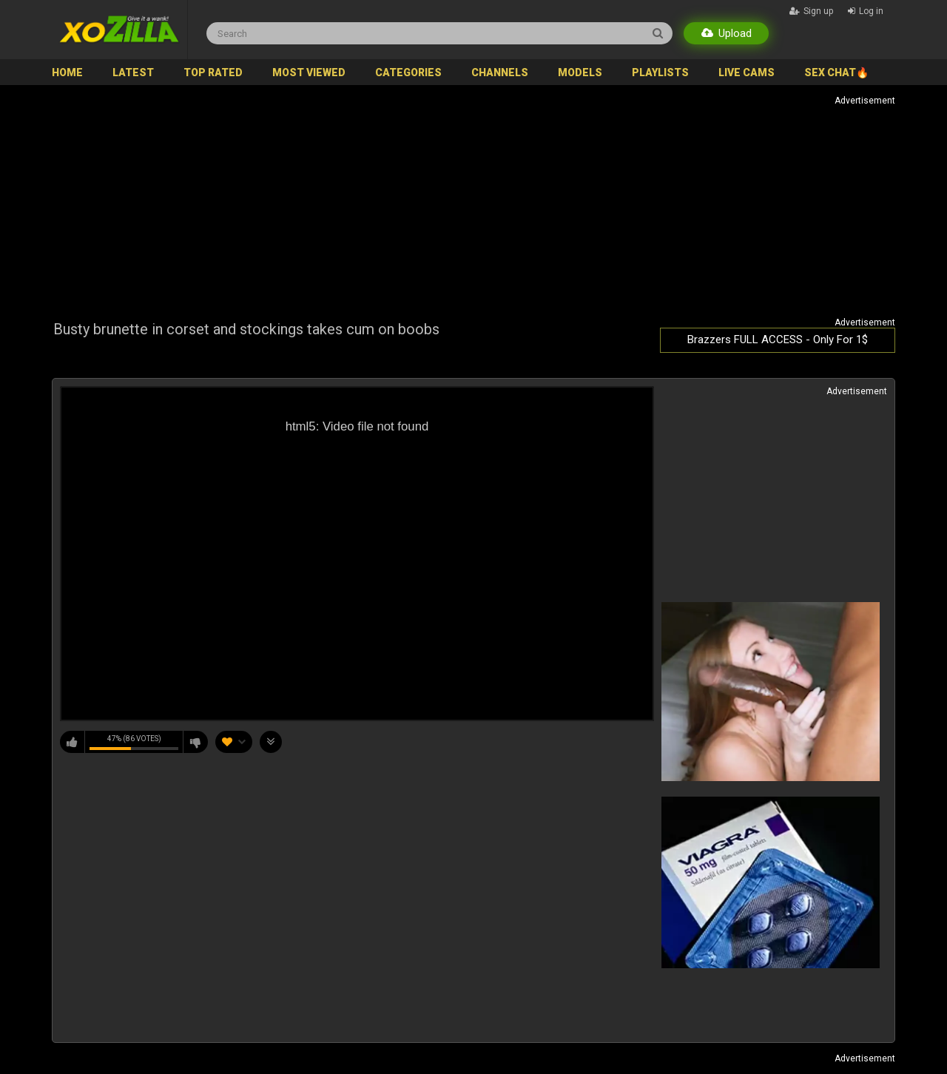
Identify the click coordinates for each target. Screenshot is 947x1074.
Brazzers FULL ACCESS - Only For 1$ (777, 339)
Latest (133, 72)
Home (67, 72)
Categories (408, 72)
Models (580, 72)
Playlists (660, 72)
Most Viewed (309, 72)
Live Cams (746, 72)
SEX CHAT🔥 (836, 72)
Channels (499, 72)
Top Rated (213, 72)
